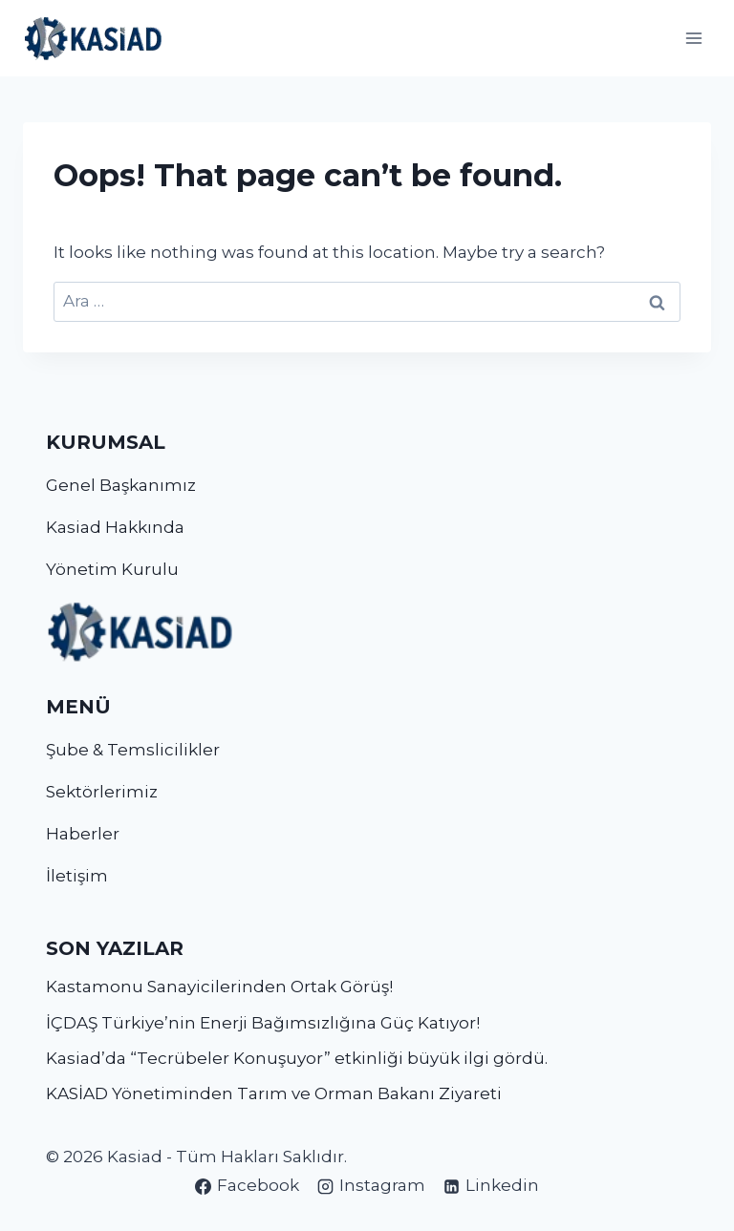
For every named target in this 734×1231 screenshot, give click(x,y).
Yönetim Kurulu (112, 569)
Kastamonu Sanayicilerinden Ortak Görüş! (219, 986)
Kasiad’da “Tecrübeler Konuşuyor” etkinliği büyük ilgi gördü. (297, 1058)
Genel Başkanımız (121, 485)
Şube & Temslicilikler (133, 749)
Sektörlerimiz (102, 791)
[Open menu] (693, 38)
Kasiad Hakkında (115, 527)
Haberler (82, 833)
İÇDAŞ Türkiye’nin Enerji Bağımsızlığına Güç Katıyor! (263, 1022)
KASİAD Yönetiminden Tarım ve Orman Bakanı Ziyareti (274, 1093)
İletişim (77, 875)
